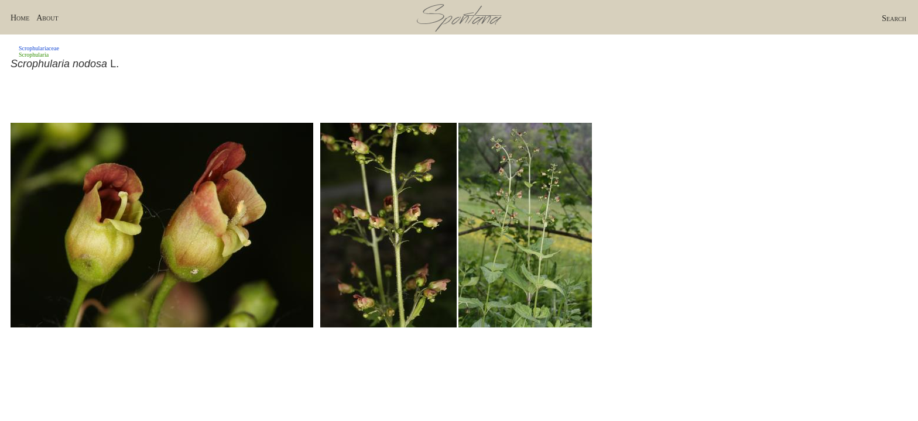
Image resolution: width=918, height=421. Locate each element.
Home (20, 17)
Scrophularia (34, 54)
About (47, 17)
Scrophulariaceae (39, 48)
